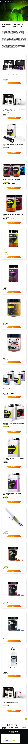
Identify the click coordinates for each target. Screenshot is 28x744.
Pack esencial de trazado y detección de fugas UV (11, 702)
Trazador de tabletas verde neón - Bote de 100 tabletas (11, 563)
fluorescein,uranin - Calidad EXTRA (8, 353)
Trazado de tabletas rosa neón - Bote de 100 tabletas (11, 597)
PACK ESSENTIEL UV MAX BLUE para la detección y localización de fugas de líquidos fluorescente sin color (14, 110)
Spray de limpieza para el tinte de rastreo (9, 667)
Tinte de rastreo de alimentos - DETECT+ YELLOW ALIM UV (12, 318)
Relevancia (4, 719)
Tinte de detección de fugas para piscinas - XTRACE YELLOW (13, 528)
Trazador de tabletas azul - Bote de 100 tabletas (10, 632)
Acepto (14, 740)
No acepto (6, 740)
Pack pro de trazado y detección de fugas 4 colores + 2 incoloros (13, 74)
